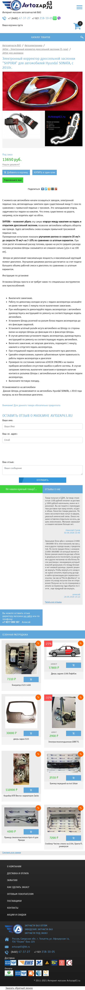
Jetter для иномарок (12, 53)
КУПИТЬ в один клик (44, 172)
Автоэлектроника (33, 45)
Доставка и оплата (18, 873)
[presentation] (26, 451)
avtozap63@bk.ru (21, 946)
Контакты (12, 907)
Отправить (43, 480)
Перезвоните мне (13, 180)
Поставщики (14, 901)
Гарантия (12, 880)
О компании (14, 866)
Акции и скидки (16, 914)
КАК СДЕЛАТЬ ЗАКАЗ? (18, 887)
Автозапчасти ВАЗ (11, 45)
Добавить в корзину (17, 172)
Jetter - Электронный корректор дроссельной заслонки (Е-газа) (35, 49)
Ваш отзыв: (8, 462)
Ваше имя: (7, 420)
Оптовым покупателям (20, 894)
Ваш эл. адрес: (10, 433)
